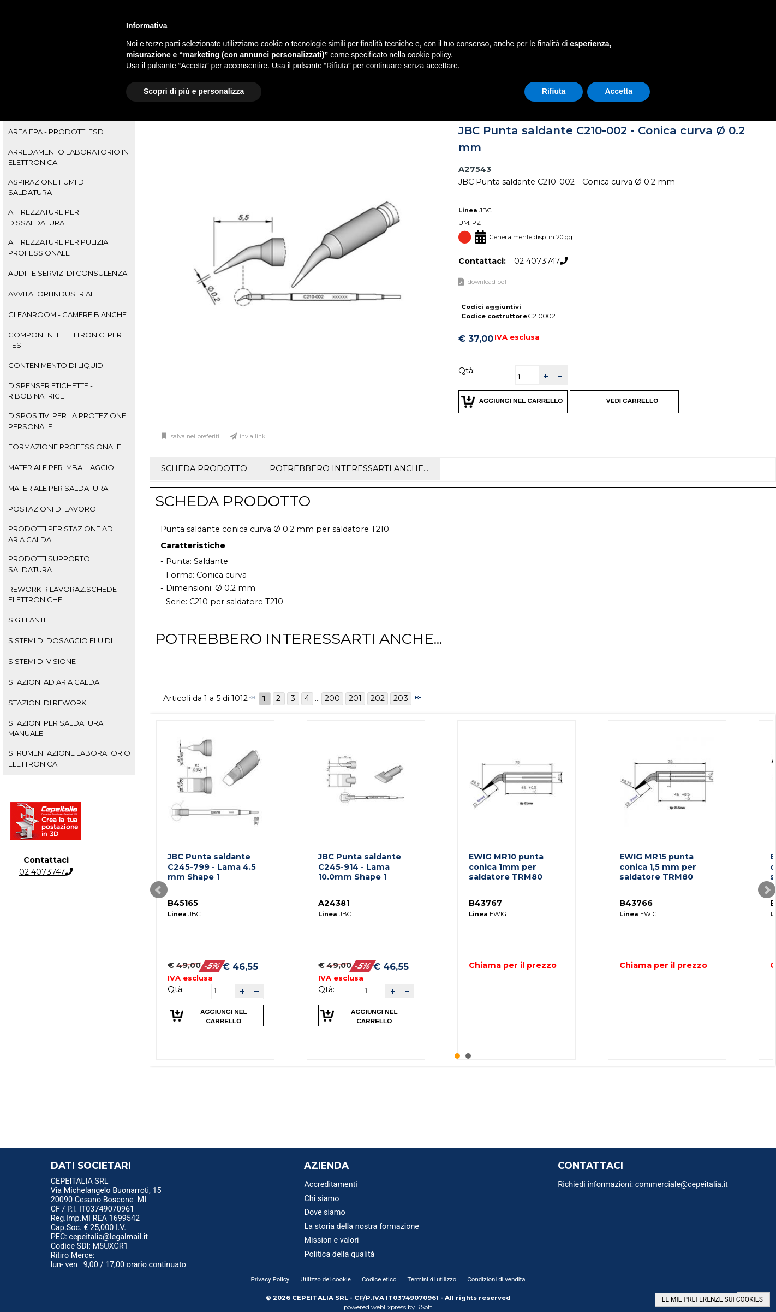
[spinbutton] (527, 376)
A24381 (333, 903)
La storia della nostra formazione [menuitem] (361, 1226)
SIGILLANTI (26, 619)
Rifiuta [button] (554, 91)
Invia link (253, 436)
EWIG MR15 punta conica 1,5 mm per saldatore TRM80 (657, 867)
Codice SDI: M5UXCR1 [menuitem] (89, 1246)
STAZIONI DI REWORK (47, 702)
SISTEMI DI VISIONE (42, 661)
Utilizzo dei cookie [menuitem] (325, 1279)
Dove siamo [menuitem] (324, 1212)
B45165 (183, 903)
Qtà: (466, 371)
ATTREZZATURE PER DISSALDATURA (43, 217)
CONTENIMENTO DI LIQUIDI (56, 365)
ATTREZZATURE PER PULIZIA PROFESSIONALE (58, 247)
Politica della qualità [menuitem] (339, 1254)
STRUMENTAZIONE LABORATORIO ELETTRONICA (69, 758)
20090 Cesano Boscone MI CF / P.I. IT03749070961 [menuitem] (99, 1204)
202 (378, 698)
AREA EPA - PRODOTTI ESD (56, 131)
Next (766, 890)
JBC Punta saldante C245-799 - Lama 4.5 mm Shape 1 (212, 867)
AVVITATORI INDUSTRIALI (52, 293)
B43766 (636, 903)
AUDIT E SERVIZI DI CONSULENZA (67, 273)
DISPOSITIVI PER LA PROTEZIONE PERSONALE (67, 420)
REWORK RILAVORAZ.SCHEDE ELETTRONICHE (62, 594)
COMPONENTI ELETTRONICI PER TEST (65, 339)
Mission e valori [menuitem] (331, 1240)
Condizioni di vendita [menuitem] (496, 1279)
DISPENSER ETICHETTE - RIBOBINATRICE (50, 390)
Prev (159, 890)
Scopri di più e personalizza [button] (194, 91)
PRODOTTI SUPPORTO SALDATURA (49, 563)
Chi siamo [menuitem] (321, 1198)
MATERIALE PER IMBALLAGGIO (61, 467)
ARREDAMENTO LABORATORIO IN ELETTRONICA (68, 157)
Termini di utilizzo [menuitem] (432, 1279)
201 (355, 698)
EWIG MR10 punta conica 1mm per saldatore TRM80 (506, 867)
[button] (546, 375)
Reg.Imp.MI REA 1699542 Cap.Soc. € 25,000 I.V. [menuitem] (95, 1223)
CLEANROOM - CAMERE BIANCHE (67, 314)
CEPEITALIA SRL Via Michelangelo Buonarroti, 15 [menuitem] (106, 1186)
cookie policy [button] (429, 54)
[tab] (69, 132)
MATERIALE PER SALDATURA (58, 488)
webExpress (388, 1307)
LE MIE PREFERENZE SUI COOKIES (712, 1299)
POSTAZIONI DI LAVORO (52, 508)
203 (400, 698)
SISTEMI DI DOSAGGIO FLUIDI (60, 640)
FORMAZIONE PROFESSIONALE (64, 446)
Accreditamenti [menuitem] (330, 1184)
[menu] (140, 1183)
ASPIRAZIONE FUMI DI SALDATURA (47, 187)
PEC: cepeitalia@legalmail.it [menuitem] (104, 1237)
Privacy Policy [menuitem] (269, 1279)
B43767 (485, 903)
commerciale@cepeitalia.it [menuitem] (681, 1184)
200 (332, 698)
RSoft (424, 1307)
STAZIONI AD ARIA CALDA (53, 682)
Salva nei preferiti (194, 436)
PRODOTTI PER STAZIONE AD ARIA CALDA (60, 533)
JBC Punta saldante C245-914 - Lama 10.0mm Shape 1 (359, 867)
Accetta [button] (618, 91)
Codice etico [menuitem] (379, 1279)
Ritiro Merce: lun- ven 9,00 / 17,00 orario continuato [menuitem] (118, 1260)
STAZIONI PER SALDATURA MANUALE (55, 728)
